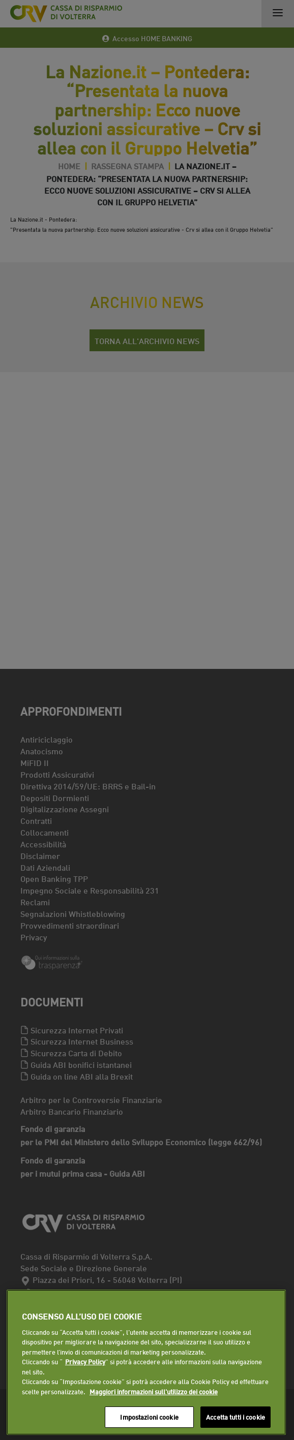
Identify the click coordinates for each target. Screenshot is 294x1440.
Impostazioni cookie (149, 1416)
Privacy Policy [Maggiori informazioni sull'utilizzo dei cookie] (85, 1361)
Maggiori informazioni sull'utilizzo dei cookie (154, 1391)
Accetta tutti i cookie (235, 1416)
